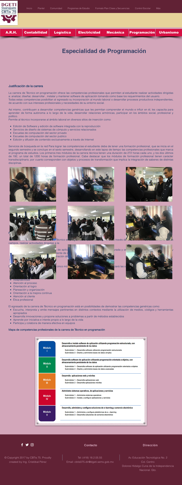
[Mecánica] (115, 32)
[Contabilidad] (35, 32)
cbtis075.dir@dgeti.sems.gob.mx (94, 462)
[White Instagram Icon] (32, 445)
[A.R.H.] (11, 32)
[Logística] (62, 32)
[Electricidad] (89, 32)
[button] (41, 8)
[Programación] (142, 32)
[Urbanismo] (169, 32)
